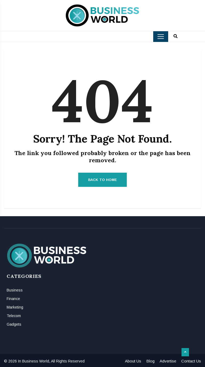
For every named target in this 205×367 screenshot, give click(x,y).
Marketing (15, 307)
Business (15, 290)
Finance (13, 299)
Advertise (168, 361)
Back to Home (102, 180)
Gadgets (14, 324)
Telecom (14, 316)
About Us (133, 361)
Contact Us (191, 361)
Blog (150, 361)
